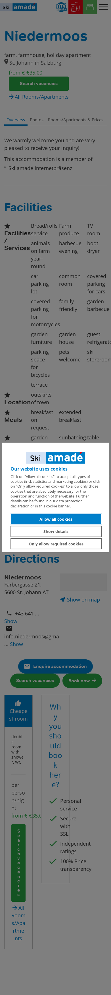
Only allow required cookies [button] (56, 543)
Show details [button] (55, 531)
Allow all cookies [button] (55, 519)
